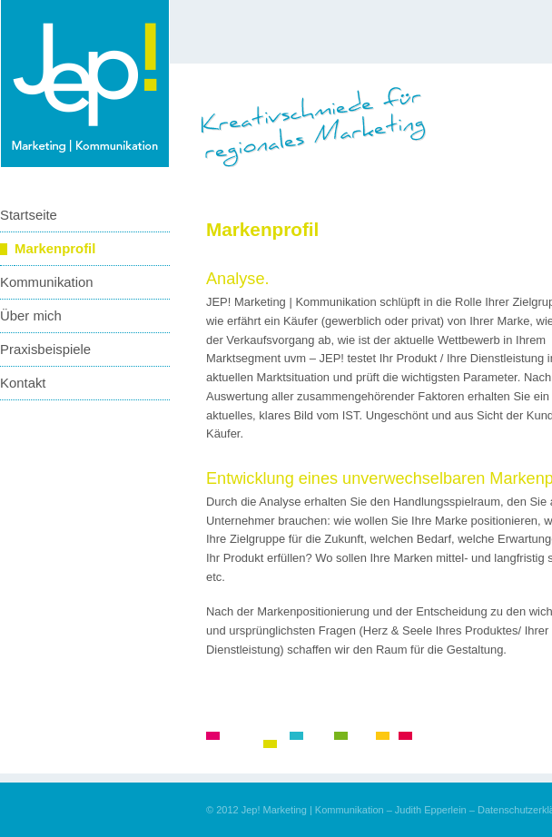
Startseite (28, 215)
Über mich (31, 316)
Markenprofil (55, 248)
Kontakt (23, 383)
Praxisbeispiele (45, 349)
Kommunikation (47, 282)
